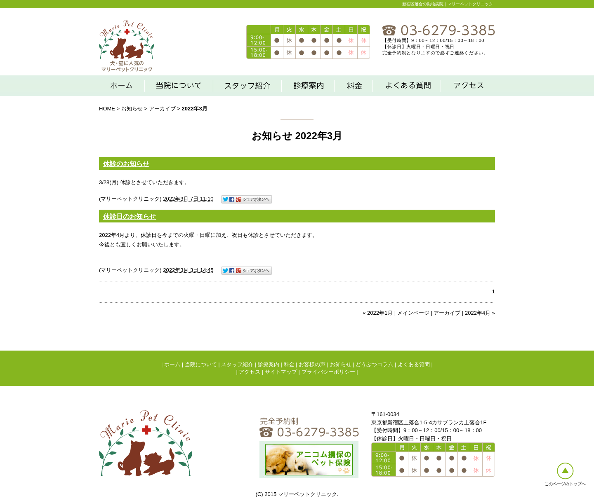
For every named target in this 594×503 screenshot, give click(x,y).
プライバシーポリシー (328, 372)
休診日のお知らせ (129, 216)
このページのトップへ (565, 484)
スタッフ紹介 (237, 364)
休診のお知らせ (126, 163)
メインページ (413, 313)
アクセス (249, 372)
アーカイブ (162, 108)
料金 (289, 364)
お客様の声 (312, 364)
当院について (201, 364)
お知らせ (132, 108)
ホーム (172, 364)
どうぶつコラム (374, 364)
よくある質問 (414, 364)
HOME (107, 108)
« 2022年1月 (378, 313)
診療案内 (268, 364)
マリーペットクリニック (130, 199)
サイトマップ (281, 372)
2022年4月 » (480, 313)
